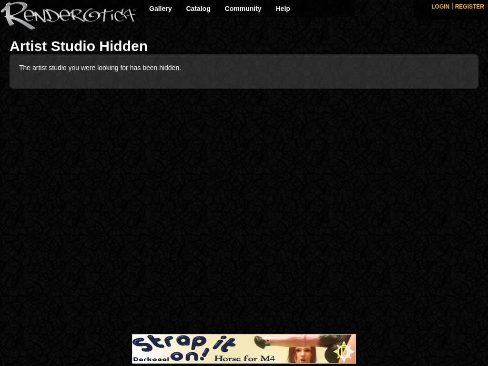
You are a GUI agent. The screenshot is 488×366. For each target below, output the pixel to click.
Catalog (198, 8)
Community (243, 8)
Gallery (160, 8)
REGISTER (469, 6)
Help (283, 8)
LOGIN (440, 6)
